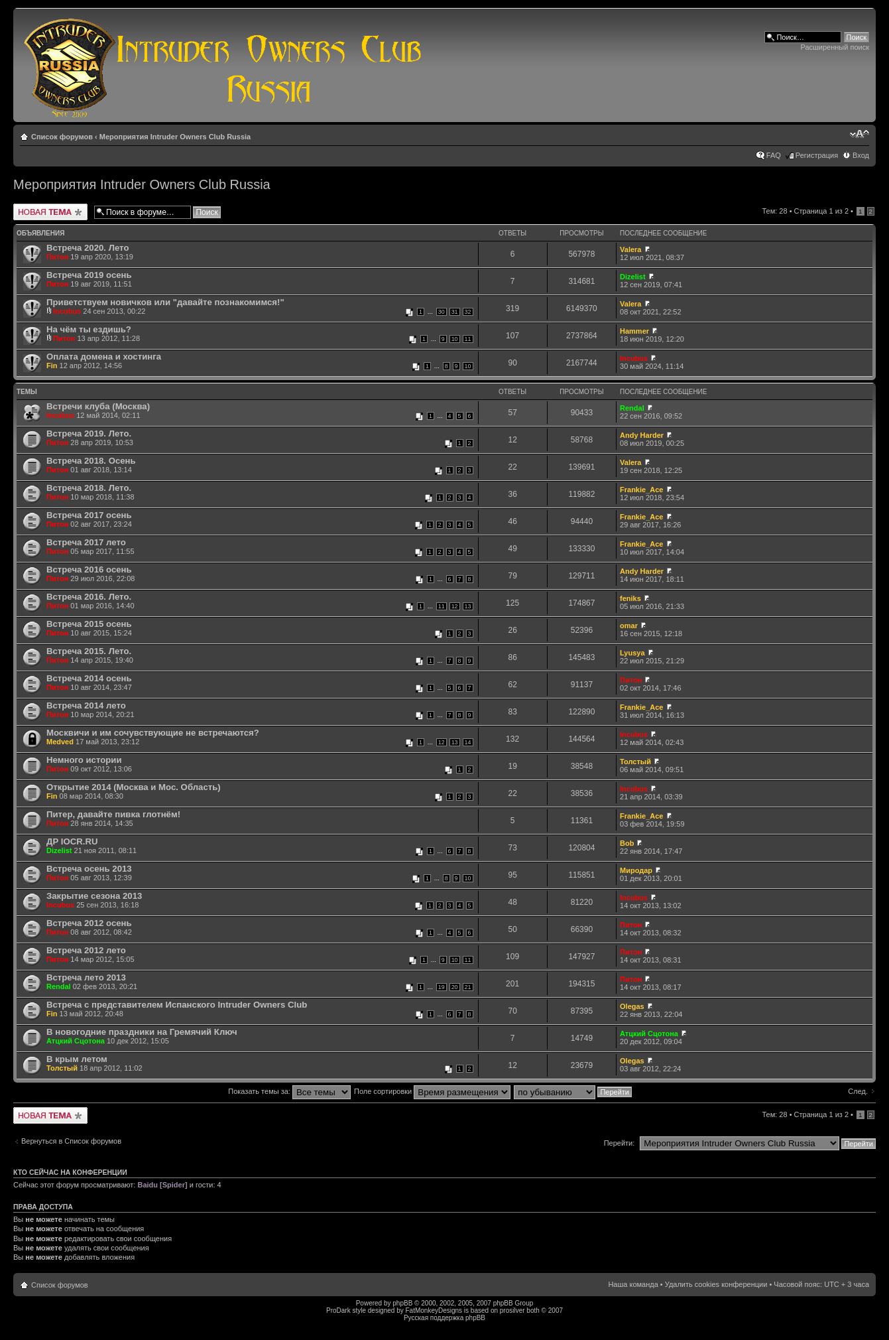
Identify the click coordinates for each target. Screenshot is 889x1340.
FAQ (773, 155)
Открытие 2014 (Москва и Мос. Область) (133, 787)
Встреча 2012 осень (89, 923)
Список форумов (62, 137)
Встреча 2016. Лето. (88, 597)
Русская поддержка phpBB (444, 1317)
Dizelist (633, 277)
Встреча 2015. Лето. (88, 651)
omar (629, 626)
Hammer (634, 331)
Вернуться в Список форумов (71, 1141)
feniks (630, 598)
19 (441, 987)
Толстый (635, 762)
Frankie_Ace (641, 490)
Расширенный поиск (834, 47)
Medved (60, 742)
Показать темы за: (289, 1091)
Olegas (632, 1006)
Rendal (632, 408)
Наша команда (633, 1284)
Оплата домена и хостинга (103, 357)
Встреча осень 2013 (89, 869)
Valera (630, 249)
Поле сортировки (432, 1091)
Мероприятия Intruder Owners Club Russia (175, 137)
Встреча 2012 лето (86, 950)
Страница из (821, 211)
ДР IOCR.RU (72, 841)
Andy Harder (642, 435)
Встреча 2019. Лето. (88, 433)
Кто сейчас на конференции (70, 1172)
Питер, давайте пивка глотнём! (113, 814)
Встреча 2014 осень (89, 678)
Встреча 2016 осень (89, 569)
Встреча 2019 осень (89, 275)
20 (454, 987)
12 (454, 606)
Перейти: (619, 1143)
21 (468, 987)
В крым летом (76, 1059)
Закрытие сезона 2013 (94, 896)
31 (454, 311)
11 (468, 339)
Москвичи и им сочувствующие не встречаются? (152, 733)
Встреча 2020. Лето (87, 248)
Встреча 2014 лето (86, 705)
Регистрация (817, 155)
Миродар (636, 870)
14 (468, 742)
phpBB (402, 1303)
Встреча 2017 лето (86, 542)
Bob (627, 843)
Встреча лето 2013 (86, 977)
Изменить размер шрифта (859, 134)
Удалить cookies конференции (716, 1284)
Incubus (67, 311)
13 (468, 606)
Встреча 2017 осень (89, 515)
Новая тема (50, 212)
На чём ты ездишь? (88, 329)
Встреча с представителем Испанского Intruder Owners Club (176, 1005)
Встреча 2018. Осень (91, 461)
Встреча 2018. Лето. (88, 488)
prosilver (512, 1310)
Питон (57, 257)
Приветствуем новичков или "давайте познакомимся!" (165, 302)
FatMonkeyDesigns (433, 1310)
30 (441, 311)
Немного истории (84, 760)
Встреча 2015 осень (89, 624)
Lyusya (632, 653)
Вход (861, 155)
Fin (52, 365)
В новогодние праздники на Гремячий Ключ (141, 1032)
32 (468, 311)
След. (858, 1091)
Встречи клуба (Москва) (98, 406)
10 (454, 339)
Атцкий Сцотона (75, 1041)
